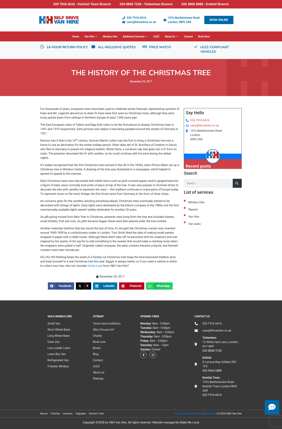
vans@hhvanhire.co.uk (204, 125)
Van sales (194, 224)
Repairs (193, 209)
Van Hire (193, 216)
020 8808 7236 (212, 350)
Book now (204, 36)
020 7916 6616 (200, 120)
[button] (61, 286)
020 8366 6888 (212, 370)
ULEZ (156, 36)
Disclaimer (210, 413)
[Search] (237, 183)
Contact (188, 36)
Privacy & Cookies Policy (188, 413)
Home (75, 36)
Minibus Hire (110, 36)
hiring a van (95, 265)
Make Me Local (189, 422)
